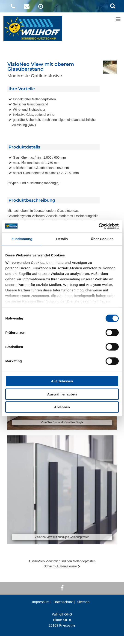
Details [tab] (62, 239)
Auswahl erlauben (62, 394)
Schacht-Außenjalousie (60, 566)
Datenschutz (63, 602)
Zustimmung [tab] (22, 239)
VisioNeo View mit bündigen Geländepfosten (64, 561)
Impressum (40, 602)
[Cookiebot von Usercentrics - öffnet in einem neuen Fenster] (98, 226)
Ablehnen (62, 407)
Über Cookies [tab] (102, 239)
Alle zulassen (62, 381)
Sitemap (83, 602)
